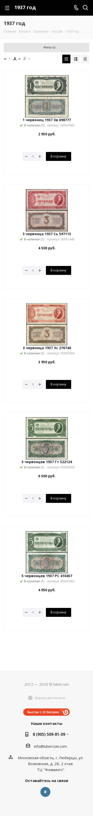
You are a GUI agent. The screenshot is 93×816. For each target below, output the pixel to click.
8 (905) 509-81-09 (49, 734)
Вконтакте (45, 792)
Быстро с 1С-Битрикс (43, 712)
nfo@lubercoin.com (51, 746)
